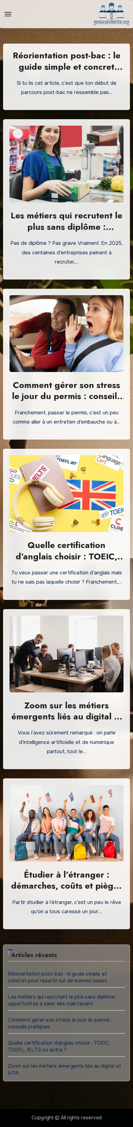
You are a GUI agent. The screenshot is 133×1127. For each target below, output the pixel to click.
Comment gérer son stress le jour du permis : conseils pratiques (66, 396)
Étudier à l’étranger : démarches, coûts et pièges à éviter (66, 885)
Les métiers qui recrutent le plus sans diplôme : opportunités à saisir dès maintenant (66, 232)
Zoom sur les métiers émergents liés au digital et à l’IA (66, 716)
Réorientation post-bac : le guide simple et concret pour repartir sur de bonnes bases (66, 72)
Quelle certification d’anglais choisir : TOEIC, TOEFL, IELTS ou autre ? (66, 556)
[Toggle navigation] (8, 14)
